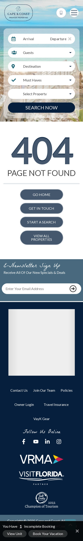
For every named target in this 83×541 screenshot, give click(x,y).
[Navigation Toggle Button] (74, 12)
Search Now (41, 108)
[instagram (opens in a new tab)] (59, 441)
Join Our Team (44, 390)
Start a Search (41, 222)
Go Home (41, 194)
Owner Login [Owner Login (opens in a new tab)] (24, 404)
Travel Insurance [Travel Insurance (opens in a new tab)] (56, 404)
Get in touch (41, 208)
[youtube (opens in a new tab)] (36, 441)
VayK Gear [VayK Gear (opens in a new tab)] (41, 419)
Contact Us (19, 390)
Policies (67, 390)
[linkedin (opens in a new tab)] (47, 441)
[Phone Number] (61, 13)
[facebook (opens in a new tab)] (24, 441)
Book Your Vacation (48, 533)
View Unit (14, 533)
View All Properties (41, 237)
